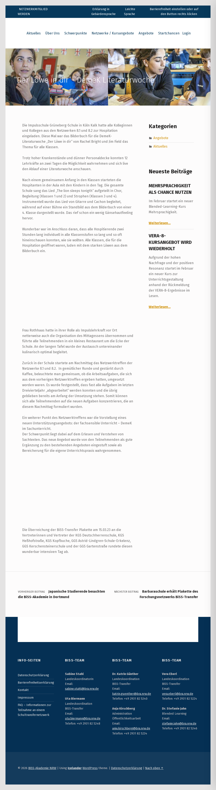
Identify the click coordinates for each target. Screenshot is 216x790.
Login (186, 33)
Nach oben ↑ (154, 768)
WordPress (90, 768)
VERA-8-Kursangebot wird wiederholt (170, 242)
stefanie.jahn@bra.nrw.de (179, 723)
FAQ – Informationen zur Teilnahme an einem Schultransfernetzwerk (34, 710)
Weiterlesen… (160, 223)
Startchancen (169, 33)
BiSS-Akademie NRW (42, 768)
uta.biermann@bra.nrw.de (82, 718)
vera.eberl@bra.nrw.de (177, 694)
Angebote (146, 33)
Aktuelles (34, 33)
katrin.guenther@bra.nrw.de (131, 694)
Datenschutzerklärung (33, 675)
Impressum (26, 697)
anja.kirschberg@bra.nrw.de (131, 728)
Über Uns (52, 33)
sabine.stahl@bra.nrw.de (82, 689)
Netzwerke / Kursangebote (113, 33)
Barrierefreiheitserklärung (36, 682)
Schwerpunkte (75, 33)
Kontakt (23, 690)
